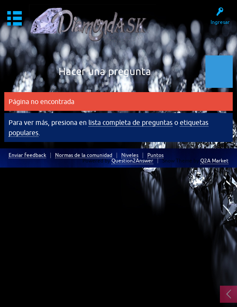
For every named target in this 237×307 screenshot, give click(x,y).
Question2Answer (132, 161)
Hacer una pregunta (105, 71)
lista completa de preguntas (130, 122)
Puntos (155, 155)
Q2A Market (214, 161)
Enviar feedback (27, 155)
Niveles (129, 155)
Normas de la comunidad (83, 155)
